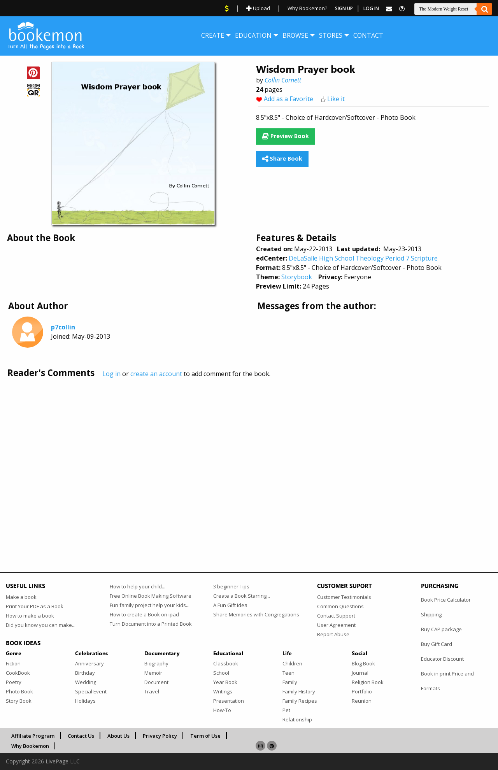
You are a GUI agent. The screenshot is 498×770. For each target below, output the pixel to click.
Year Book (225, 682)
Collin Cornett (283, 80)
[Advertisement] (239, 458)
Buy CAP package (441, 629)
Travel (151, 691)
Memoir (153, 672)
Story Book (19, 700)
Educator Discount (442, 658)
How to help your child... (137, 586)
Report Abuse (333, 634)
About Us (118, 735)
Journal (360, 672)
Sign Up (344, 8)
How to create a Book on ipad (144, 614)
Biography (156, 663)
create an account (156, 373)
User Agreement (336, 624)
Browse (295, 35)
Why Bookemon (30, 745)
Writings (222, 691)
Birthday (85, 672)
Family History (298, 691)
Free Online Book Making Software (150, 595)
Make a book (21, 596)
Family (289, 682)
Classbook (225, 663)
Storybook (296, 277)
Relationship (297, 719)
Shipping (431, 614)
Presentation (228, 700)
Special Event (91, 691)
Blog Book (363, 663)
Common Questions (340, 606)
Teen (288, 672)
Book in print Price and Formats (447, 681)
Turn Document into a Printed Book (151, 623)
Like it (336, 98)
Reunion (362, 700)
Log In (371, 8)
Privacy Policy (160, 735)
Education (253, 35)
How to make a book (30, 615)
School (221, 672)
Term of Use (205, 735)
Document (156, 682)
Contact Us (81, 735)
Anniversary (89, 663)
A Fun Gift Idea (230, 605)
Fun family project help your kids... (149, 605)
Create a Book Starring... (241, 595)
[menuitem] (213, 35)
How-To (222, 710)
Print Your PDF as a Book (34, 606)
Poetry (13, 682)
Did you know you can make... (40, 624)
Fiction (13, 663)
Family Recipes (299, 700)
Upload (258, 8)
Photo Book (19, 691)
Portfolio (362, 691)
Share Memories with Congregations (256, 614)
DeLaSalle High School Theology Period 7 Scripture (363, 258)
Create (212, 35)
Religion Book (368, 682)
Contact (368, 35)
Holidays (85, 700)
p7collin (63, 327)
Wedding (85, 682)
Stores (330, 35)
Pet (286, 710)
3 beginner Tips (231, 586)
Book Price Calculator (446, 599)
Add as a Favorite (288, 98)
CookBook (18, 672)
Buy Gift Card (436, 644)
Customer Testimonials (344, 596)
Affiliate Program (32, 735)
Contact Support (336, 615)
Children (292, 663)
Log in (111, 373)
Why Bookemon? (307, 8)
